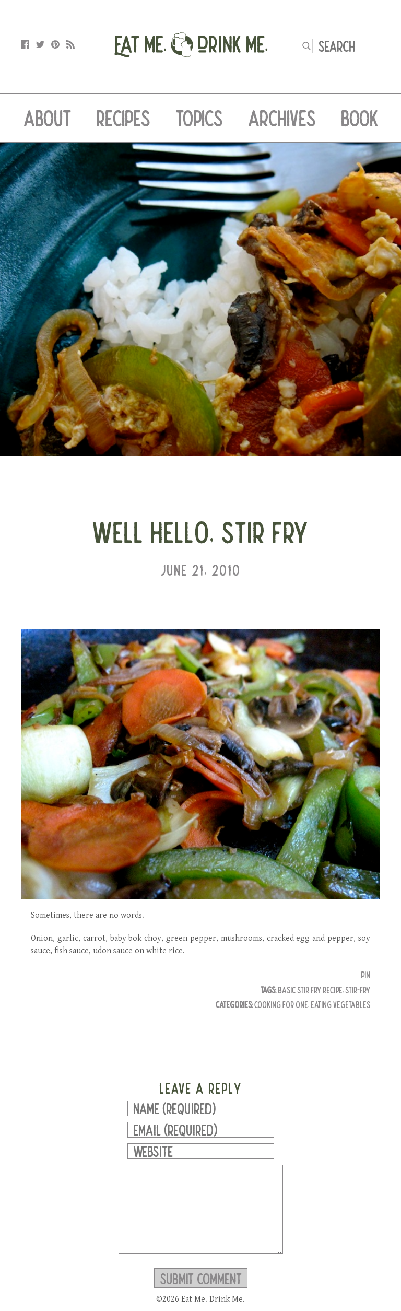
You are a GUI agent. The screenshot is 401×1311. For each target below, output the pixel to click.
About (47, 118)
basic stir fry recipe (310, 990)
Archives (282, 118)
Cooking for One (281, 1004)
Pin (365, 974)
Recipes (123, 118)
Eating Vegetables (340, 1004)
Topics (199, 118)
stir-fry (357, 990)
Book (359, 118)
